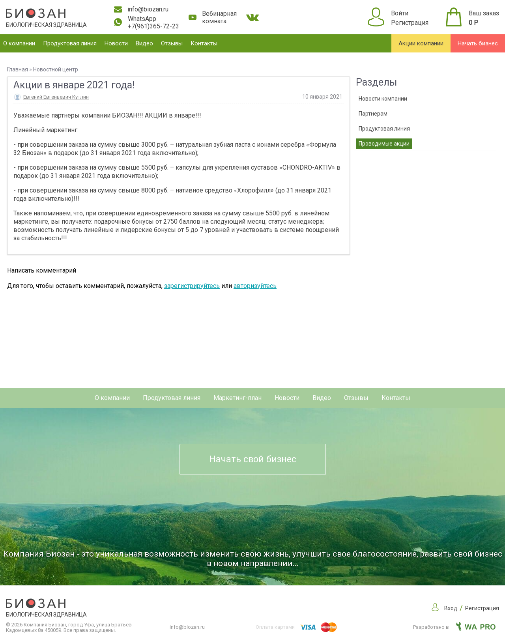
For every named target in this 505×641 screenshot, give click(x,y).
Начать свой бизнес (252, 459)
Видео (144, 43)
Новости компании (383, 98)
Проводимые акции (384, 143)
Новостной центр (55, 69)
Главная (17, 69)
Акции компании (420, 43)
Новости (116, 43)
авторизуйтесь (255, 286)
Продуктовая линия (70, 43)
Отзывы (172, 43)
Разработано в (454, 627)
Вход (450, 608)
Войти (399, 13)
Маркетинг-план (237, 398)
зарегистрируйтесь (192, 286)
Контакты (204, 43)
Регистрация (409, 22)
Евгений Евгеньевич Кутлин (56, 97)
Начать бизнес (478, 43)
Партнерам (373, 113)
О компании (19, 43)
